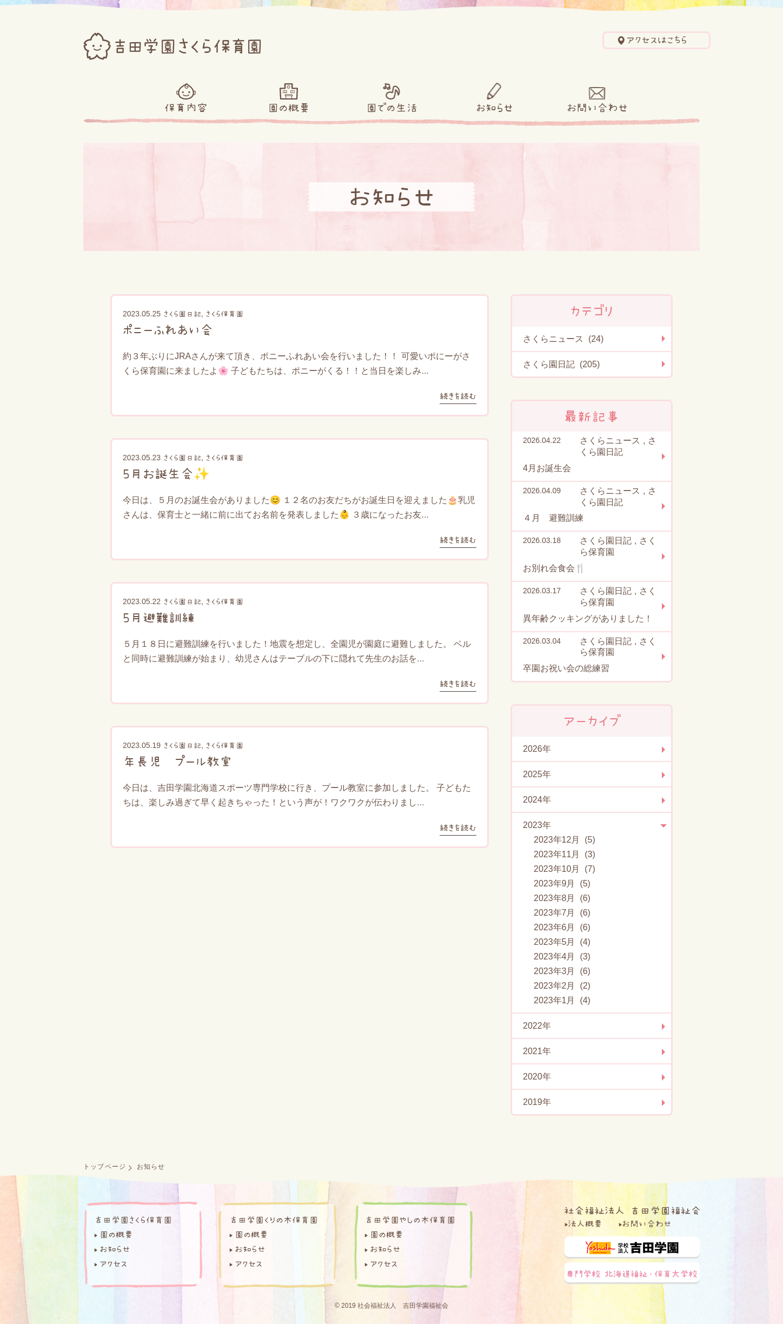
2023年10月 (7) (564, 868)
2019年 (537, 1102)
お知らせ (494, 107)
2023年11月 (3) (564, 854)
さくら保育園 (224, 313)
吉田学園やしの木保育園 (409, 1219)
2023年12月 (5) (564, 839)
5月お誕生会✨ (166, 473)
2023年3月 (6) (562, 971)
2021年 (537, 1051)
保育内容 (186, 107)
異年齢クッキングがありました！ (588, 618)
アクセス (113, 1263)
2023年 (537, 825)
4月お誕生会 (547, 468)
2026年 (537, 748)
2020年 (537, 1076)
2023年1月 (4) (562, 1000)
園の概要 (289, 107)
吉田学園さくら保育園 (133, 1219)
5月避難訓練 (159, 617)
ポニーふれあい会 (168, 329)
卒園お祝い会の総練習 (566, 668)
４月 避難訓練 (553, 517)
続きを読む (458, 396)
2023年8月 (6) (562, 898)
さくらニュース (610, 440)
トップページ (104, 1166)
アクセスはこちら (656, 40)
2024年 (537, 799)
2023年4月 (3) (562, 956)
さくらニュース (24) (563, 338)
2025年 (537, 774)
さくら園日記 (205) (561, 364)
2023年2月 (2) (562, 985)
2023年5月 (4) (562, 941)
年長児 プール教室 (178, 760)
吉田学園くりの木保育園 (273, 1219)
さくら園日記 (182, 313)
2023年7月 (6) (562, 912)
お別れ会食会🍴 (554, 568)
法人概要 (585, 1223)
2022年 (537, 1025)
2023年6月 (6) (562, 927)
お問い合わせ (597, 107)
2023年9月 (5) (562, 883)
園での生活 (391, 107)
